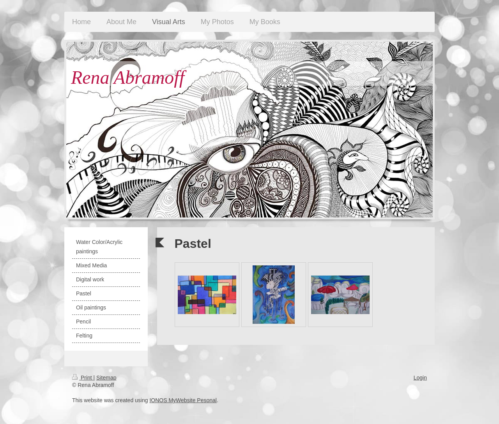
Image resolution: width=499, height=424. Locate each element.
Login (420, 378)
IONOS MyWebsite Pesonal (182, 400)
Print (83, 378)
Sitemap (106, 378)
